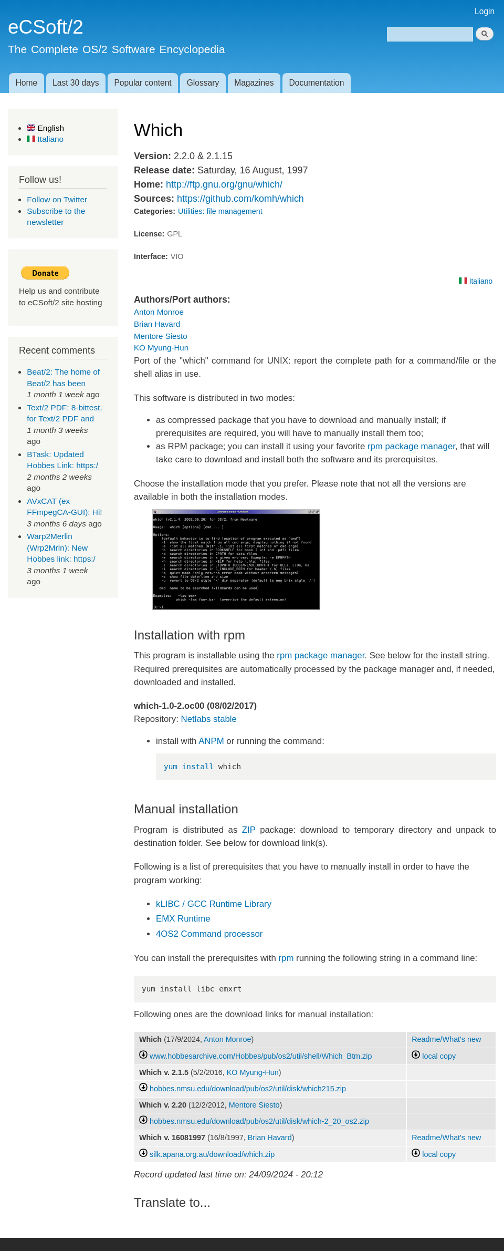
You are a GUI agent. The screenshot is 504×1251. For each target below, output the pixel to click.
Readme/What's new (446, 1039)
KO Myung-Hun (161, 347)
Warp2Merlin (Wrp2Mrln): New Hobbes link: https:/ (61, 547)
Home (26, 82)
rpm (286, 958)
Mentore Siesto (160, 336)
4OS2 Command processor (209, 934)
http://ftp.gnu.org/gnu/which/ (224, 184)
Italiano (45, 139)
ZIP (249, 830)
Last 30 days (75, 82)
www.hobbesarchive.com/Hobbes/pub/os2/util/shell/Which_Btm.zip (261, 1056)
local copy (434, 1056)
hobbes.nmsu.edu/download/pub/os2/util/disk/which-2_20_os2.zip (259, 1121)
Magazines (254, 82)
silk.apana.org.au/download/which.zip (212, 1154)
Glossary (203, 82)
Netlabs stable (209, 719)
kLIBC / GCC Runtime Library (213, 904)
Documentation (316, 82)
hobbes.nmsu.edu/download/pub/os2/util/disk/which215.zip (248, 1088)
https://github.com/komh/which (240, 198)
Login (485, 11)
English (45, 127)
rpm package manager (411, 446)
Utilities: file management (220, 211)
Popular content (142, 82)
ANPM (211, 741)
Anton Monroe (159, 311)
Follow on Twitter (57, 199)
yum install (189, 766)
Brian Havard (157, 323)
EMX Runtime (183, 919)
